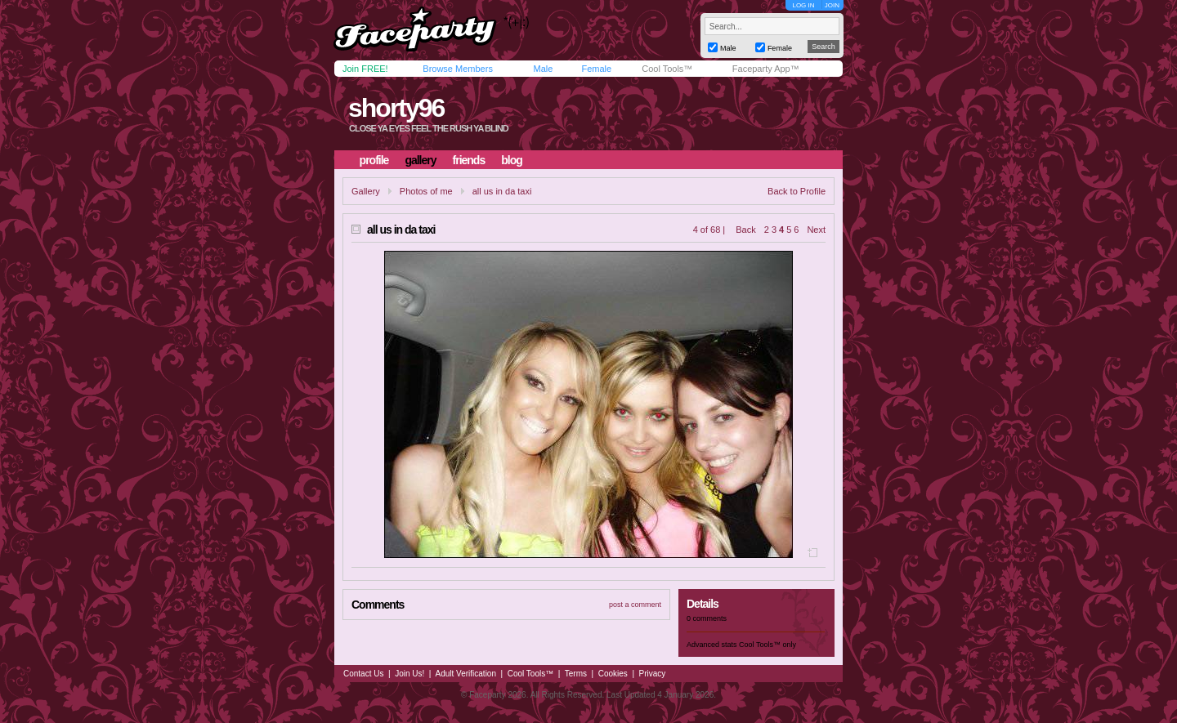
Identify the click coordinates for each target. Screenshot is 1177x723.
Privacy (652, 673)
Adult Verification (465, 673)
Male (543, 69)
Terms (576, 673)
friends (469, 160)
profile (374, 160)
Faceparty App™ (765, 69)
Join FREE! (365, 69)
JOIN (832, 5)
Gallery (365, 191)
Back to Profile (797, 191)
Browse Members (458, 69)
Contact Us (363, 673)
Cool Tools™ (667, 69)
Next (816, 229)
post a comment (635, 604)
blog (511, 160)
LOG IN (803, 5)
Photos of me (426, 191)
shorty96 (396, 108)
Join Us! (409, 673)
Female (596, 69)
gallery (420, 160)
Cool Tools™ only (767, 644)
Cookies (613, 673)
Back (745, 229)
